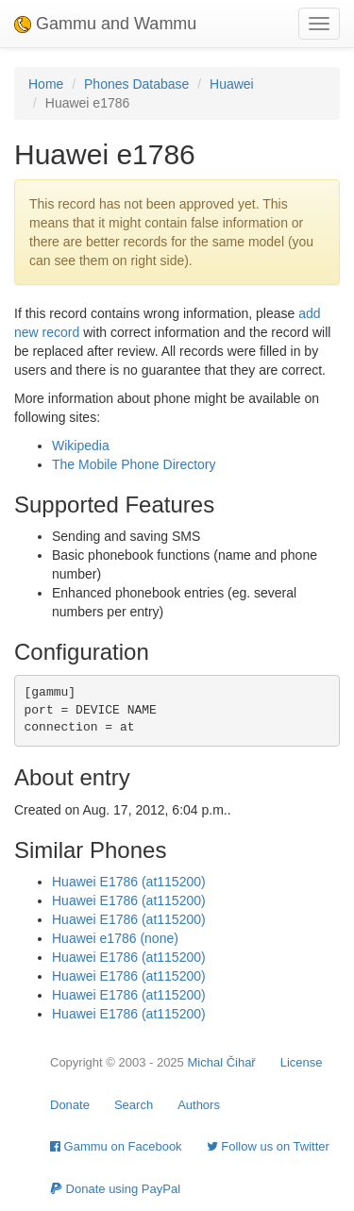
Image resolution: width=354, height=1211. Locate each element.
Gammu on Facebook (116, 1146)
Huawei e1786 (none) (115, 938)
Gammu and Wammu (105, 23)
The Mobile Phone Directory (134, 464)
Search (133, 1105)
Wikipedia (81, 445)
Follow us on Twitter (268, 1146)
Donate (70, 1105)
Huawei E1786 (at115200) (129, 881)
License (301, 1062)
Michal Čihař (221, 1062)
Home (45, 84)
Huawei (232, 84)
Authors (198, 1105)
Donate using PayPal (115, 1189)
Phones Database (136, 84)
